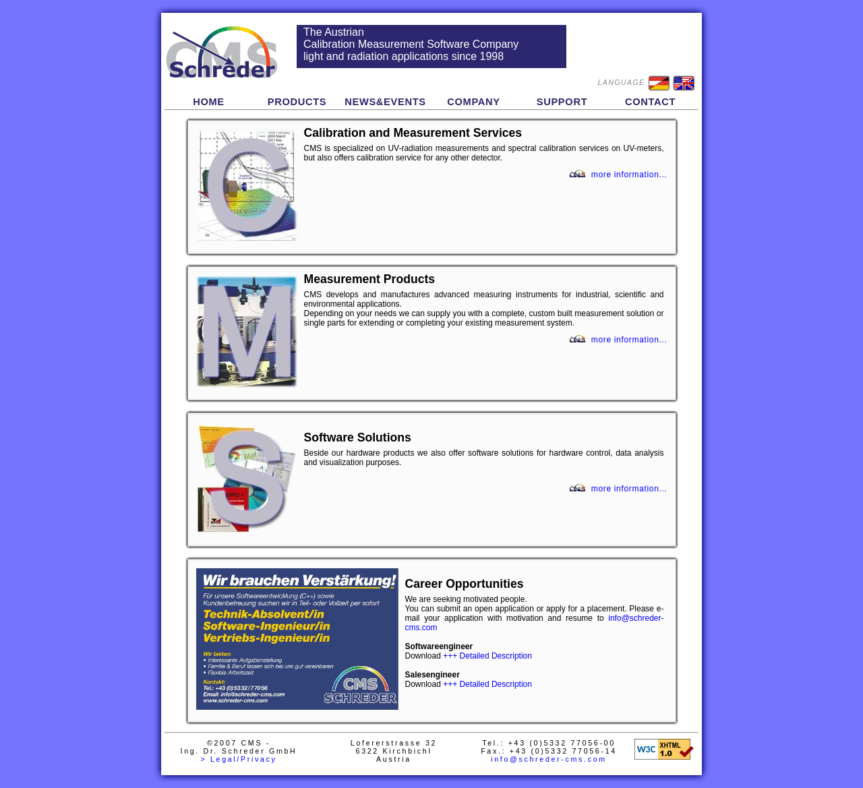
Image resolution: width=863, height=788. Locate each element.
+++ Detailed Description (487, 656)
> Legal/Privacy (238, 759)
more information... (629, 174)
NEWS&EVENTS (385, 101)
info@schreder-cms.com (549, 759)
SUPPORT (562, 101)
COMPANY (473, 101)
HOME (209, 101)
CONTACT (650, 101)
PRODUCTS (297, 101)
